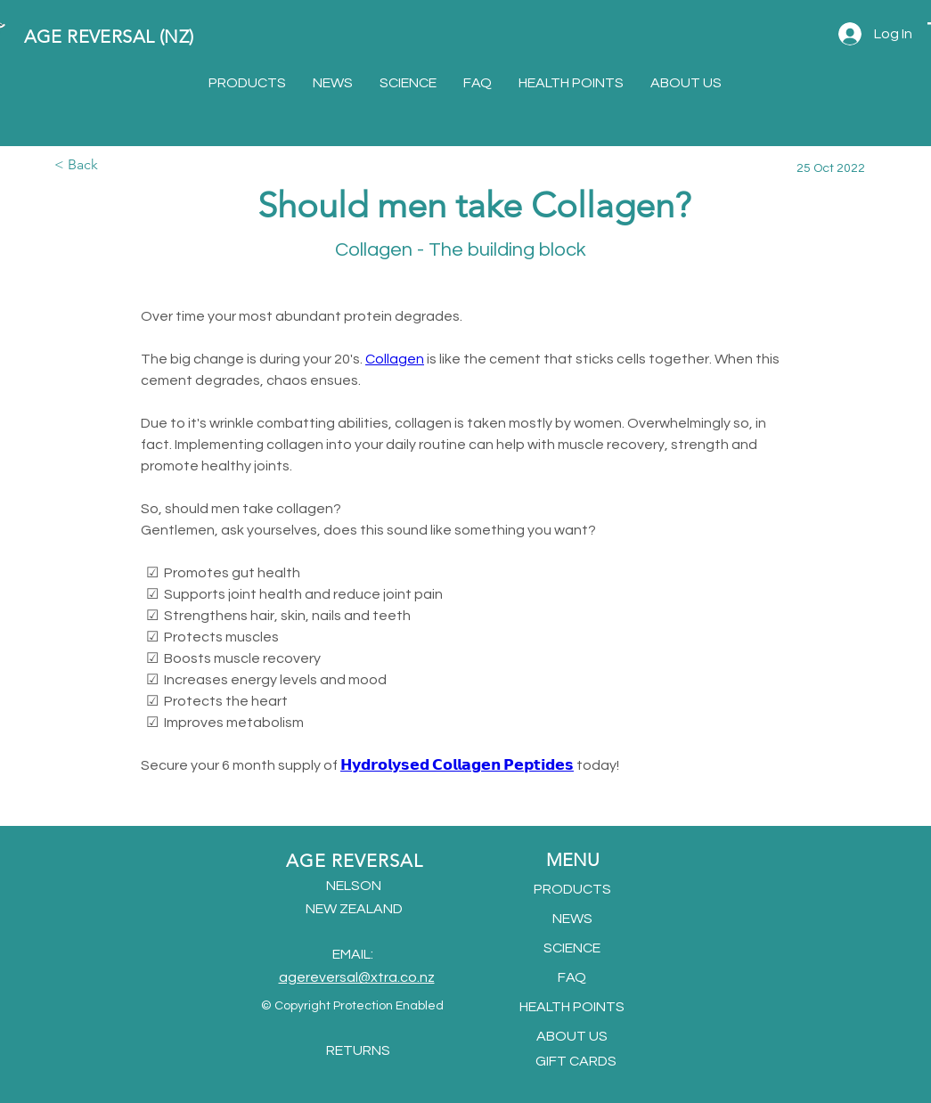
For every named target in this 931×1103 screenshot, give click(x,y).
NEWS (572, 918)
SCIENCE (571, 948)
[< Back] (113, 165)
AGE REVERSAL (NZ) (109, 36)
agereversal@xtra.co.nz (357, 977)
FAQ (572, 977)
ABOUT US (572, 1036)
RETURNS (358, 1050)
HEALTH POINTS (572, 1007)
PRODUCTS (572, 889)
